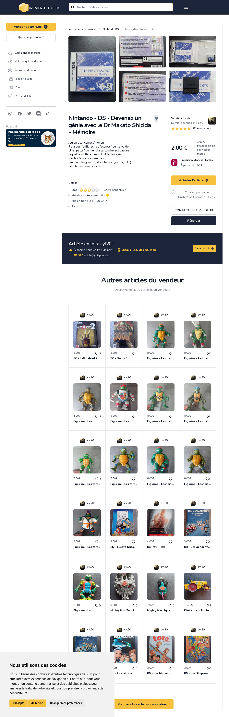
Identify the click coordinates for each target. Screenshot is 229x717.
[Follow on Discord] (38, 114)
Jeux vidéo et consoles (82, 29)
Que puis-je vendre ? (31, 37)
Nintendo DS (111, 29)
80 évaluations (202, 128)
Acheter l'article (193, 180)
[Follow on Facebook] (20, 114)
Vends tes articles (31, 26)
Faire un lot (204, 248)
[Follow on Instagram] (10, 114)
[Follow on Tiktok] (47, 114)
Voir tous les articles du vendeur (142, 704)
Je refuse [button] (37, 703)
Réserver (193, 221)
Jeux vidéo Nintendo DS (140, 29)
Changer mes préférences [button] (66, 703)
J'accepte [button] (18, 703)
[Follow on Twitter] (29, 114)
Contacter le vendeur (194, 210)
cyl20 (188, 118)
